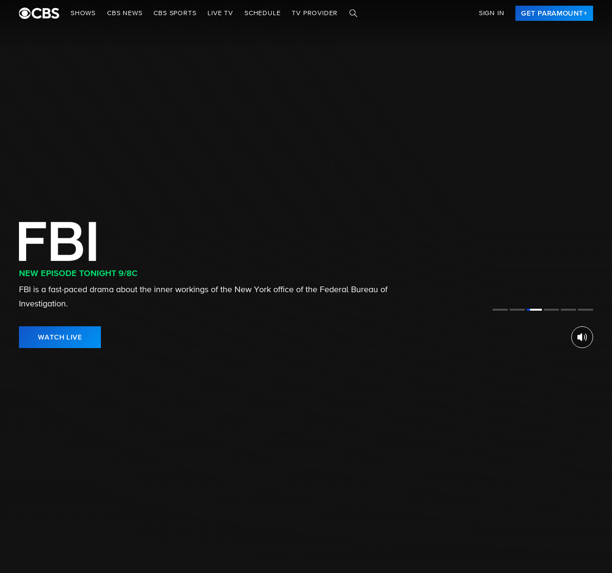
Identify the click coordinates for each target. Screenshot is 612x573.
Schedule (262, 13)
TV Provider (315, 13)
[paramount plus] (39, 13)
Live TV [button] (220, 13)
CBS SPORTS (174, 13)
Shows (83, 13)
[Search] (353, 13)
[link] (554, 13)
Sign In (491, 13)
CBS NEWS (124, 13)
